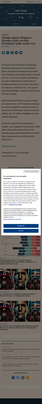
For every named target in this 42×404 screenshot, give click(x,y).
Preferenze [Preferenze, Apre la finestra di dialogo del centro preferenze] (21, 225)
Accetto (21, 230)
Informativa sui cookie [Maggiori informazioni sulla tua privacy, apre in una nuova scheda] (15, 204)
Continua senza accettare (31, 171)
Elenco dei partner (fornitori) (12, 219)
